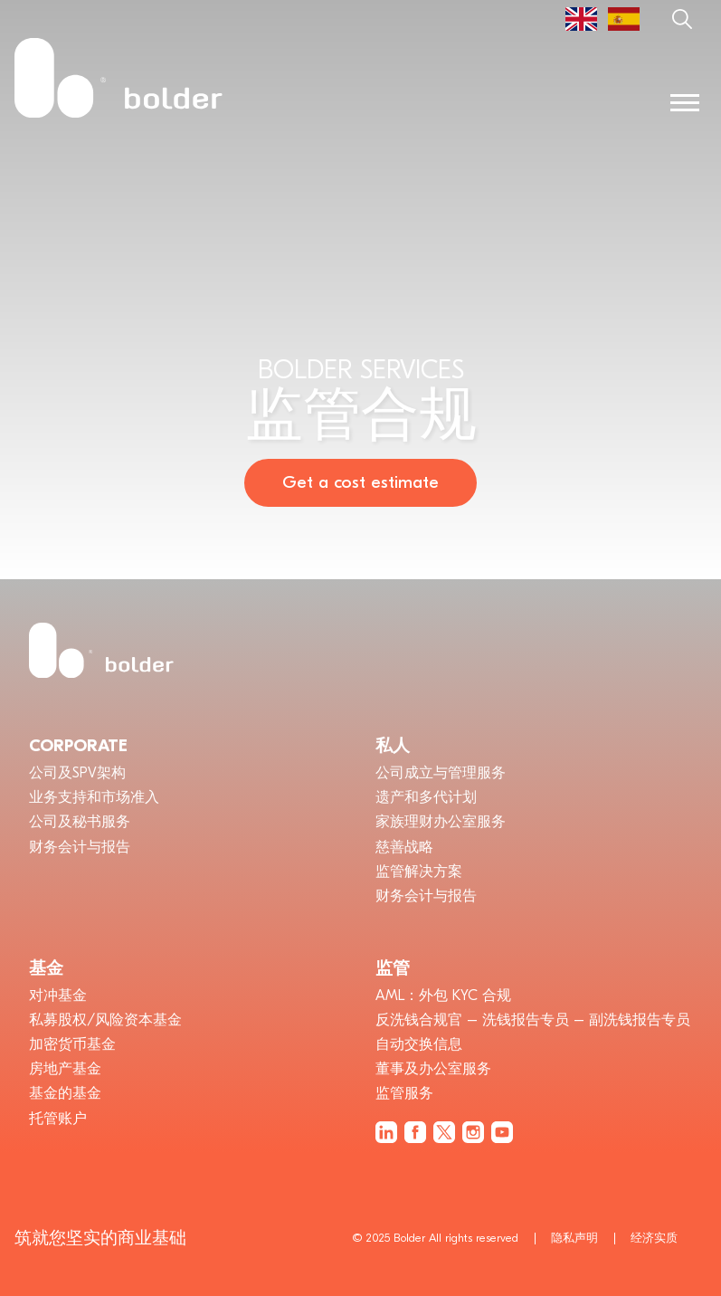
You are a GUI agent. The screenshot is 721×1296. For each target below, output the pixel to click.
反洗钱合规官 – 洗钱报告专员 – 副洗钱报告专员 (532, 1020)
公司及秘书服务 (79, 822)
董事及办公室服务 (433, 1069)
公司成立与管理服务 (440, 773)
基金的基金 (65, 1093)
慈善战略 (404, 847)
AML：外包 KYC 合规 (443, 995)
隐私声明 (574, 1237)
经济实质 (654, 1237)
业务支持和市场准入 (94, 797)
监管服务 (404, 1093)
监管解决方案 (418, 871)
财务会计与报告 (79, 847)
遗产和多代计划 (426, 797)
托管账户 (58, 1118)
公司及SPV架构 (77, 773)
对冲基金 (58, 995)
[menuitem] (581, 19)
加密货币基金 (72, 1044)
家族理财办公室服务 (440, 822)
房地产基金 (65, 1069)
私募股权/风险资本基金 (105, 1020)
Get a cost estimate (360, 482)
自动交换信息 (418, 1044)
